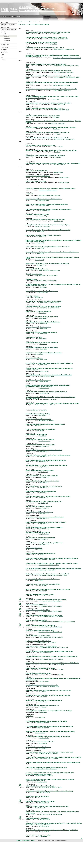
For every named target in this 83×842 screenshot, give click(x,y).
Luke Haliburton (65, 58)
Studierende (5, 27)
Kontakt (3, 50)
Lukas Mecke (49, 775)
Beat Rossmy (42, 415)
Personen (4, 47)
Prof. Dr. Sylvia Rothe (69, 139)
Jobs (2, 55)
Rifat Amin (51, 376)
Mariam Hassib (43, 381)
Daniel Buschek (43, 743)
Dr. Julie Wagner (44, 216)
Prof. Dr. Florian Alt (56, 601)
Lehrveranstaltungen (8, 29)
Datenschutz (26, 840)
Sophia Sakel (56, 33)
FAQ (2, 57)
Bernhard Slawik (43, 371)
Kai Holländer (50, 420)
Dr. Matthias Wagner (56, 814)
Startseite (4, 22)
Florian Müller (70, 72)
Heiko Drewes (62, 104)
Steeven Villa (38, 226)
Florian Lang (67, 90)
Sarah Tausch (43, 287)
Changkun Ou (57, 157)
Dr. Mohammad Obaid (57, 621)
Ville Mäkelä (43, 436)
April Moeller (40, 430)
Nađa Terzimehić (65, 85)
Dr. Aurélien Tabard (42, 292)
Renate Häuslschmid (43, 722)
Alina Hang (42, 717)
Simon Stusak (39, 297)
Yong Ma (60, 146)
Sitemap (14, 16)
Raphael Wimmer (58, 172)
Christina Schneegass (50, 399)
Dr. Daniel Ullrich (39, 231)
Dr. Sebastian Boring (53, 686)
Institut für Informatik (6, 16)
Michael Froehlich (40, 733)
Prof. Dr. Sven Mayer (53, 565)
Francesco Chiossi (75, 58)
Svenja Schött (43, 376)
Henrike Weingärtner (68, 65)
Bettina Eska (57, 109)
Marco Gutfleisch (55, 270)
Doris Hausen (43, 686)
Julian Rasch (60, 123)
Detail (4, 34)
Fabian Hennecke (44, 681)
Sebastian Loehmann (44, 441)
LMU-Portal (19, 16)
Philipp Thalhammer (58, 49)
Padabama (6, 36)
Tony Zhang (56, 99)
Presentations (6, 38)
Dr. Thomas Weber (45, 210)
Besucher (4, 52)
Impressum (19, 840)
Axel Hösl (53, 647)
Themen (5, 42)
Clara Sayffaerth (69, 49)
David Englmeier (44, 738)
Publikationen (6, 40)
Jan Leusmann (53, 190)
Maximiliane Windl (63, 38)
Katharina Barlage (52, 280)
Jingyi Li (41, 549)
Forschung (5, 45)
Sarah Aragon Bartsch (59, 164)
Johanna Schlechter (50, 405)
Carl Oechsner (58, 139)
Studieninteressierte (8, 24)
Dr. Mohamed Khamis (45, 601)
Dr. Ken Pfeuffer (52, 642)
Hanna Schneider (44, 388)
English (80, 16)
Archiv (3, 32)
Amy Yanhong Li (43, 446)
